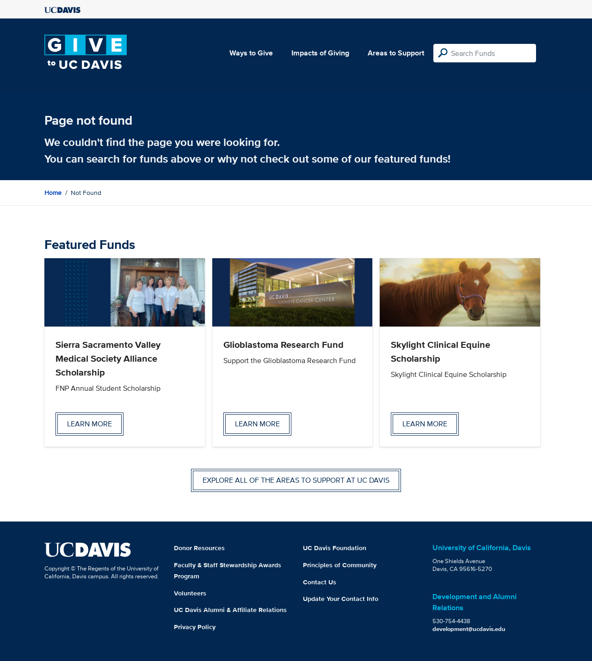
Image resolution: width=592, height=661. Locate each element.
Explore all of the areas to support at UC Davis (296, 480)
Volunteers (190, 593)
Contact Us (319, 582)
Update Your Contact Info (340, 598)
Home (53, 192)
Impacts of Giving (320, 53)
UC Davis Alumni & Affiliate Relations (230, 609)
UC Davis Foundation (334, 547)
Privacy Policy (195, 626)
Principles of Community (339, 565)
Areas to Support (396, 53)
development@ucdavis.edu (469, 629)
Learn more (89, 423)
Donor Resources (199, 547)
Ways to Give (251, 53)
